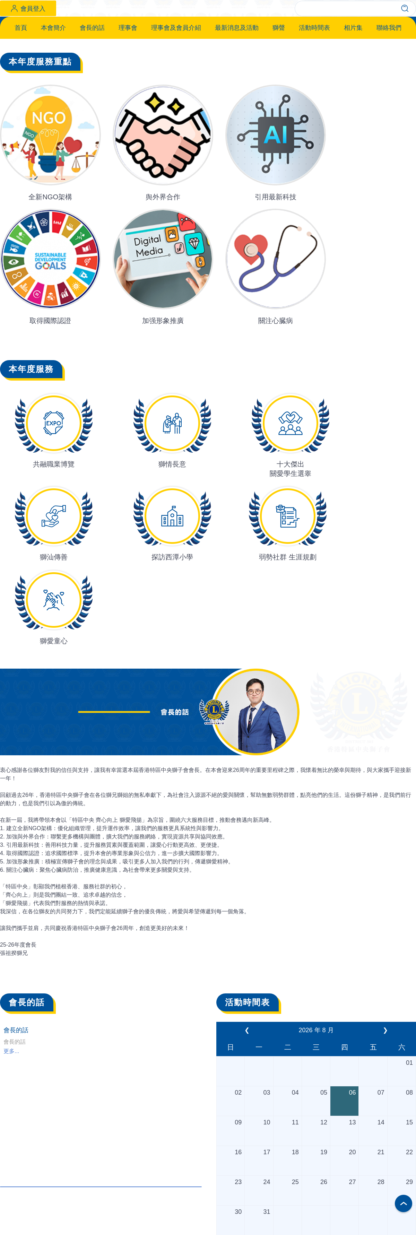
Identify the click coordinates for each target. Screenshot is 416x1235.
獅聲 (278, 74)
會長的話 (92, 74)
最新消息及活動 (237, 74)
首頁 (21, 74)
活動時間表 (314, 74)
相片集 (353, 74)
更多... (11, 1064)
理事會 (128, 74)
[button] (198, 287)
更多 (101, 1207)
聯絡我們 (388, 74)
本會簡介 (53, 74)
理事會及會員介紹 (176, 74)
